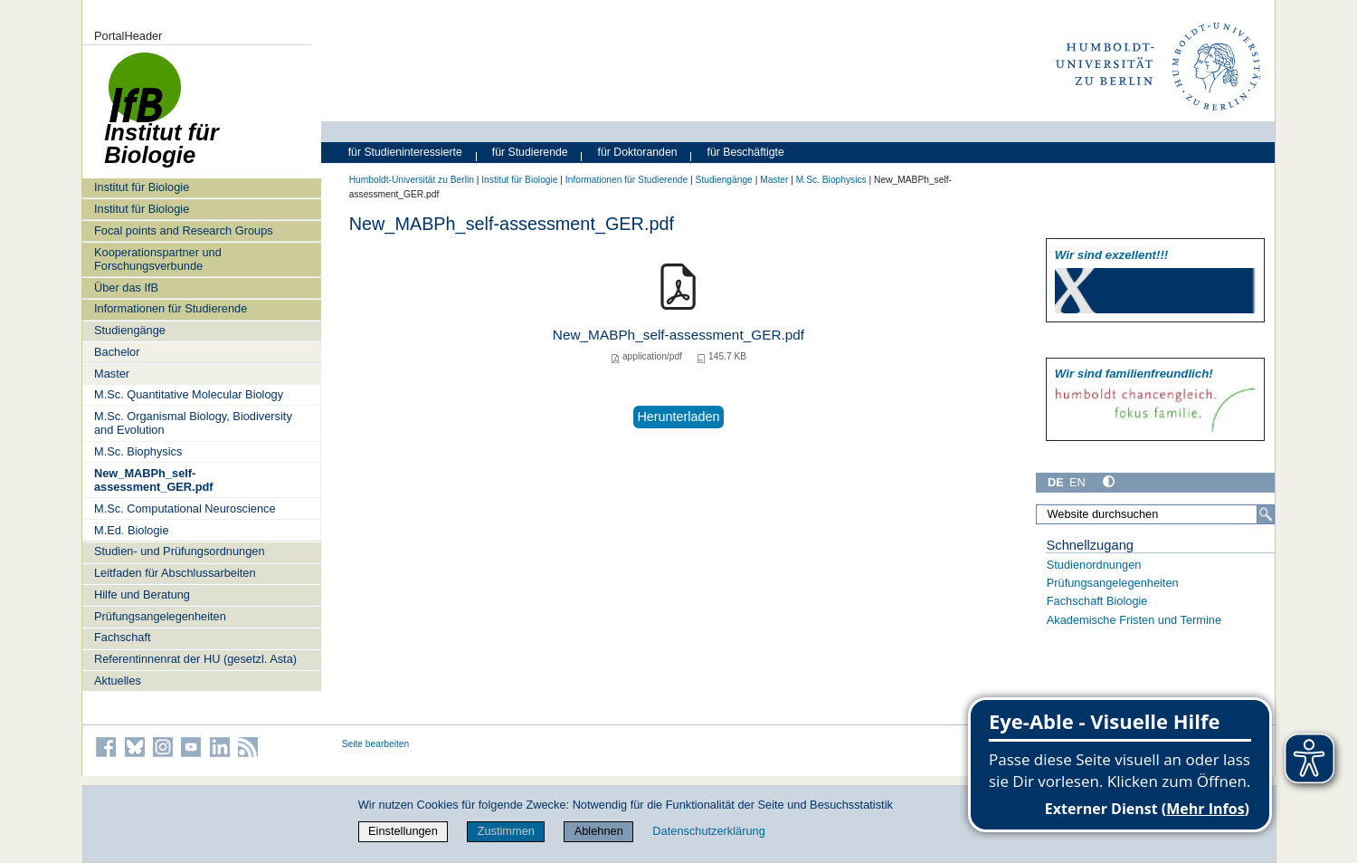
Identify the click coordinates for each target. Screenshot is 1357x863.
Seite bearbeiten (376, 744)
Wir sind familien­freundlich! (1134, 373)
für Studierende (530, 152)
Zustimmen (506, 831)
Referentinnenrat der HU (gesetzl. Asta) (195, 659)
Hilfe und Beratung (142, 594)
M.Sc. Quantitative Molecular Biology (188, 394)
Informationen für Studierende (170, 308)
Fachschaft (122, 637)
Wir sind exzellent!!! (1111, 255)
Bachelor (117, 352)
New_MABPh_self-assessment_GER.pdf (154, 480)
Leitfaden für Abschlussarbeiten (175, 573)
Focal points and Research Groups (183, 230)
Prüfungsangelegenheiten (160, 616)
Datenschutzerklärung (708, 831)
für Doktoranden (638, 152)
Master (111, 373)
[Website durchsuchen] (1155, 514)
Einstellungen (403, 831)
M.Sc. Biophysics (138, 451)
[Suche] (1266, 514)
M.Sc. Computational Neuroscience (185, 508)
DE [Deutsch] (1056, 482)
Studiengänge (130, 330)
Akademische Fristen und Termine (1134, 620)
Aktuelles (117, 680)
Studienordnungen (1094, 564)
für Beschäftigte (745, 152)
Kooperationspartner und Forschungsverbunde (158, 259)
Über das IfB (126, 287)
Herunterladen (678, 416)
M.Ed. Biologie (131, 530)
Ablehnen (598, 831)
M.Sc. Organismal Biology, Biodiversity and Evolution (193, 422)
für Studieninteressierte (405, 152)
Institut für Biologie (141, 187)
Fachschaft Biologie (1097, 601)
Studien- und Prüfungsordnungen (179, 551)
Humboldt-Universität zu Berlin (411, 180)
